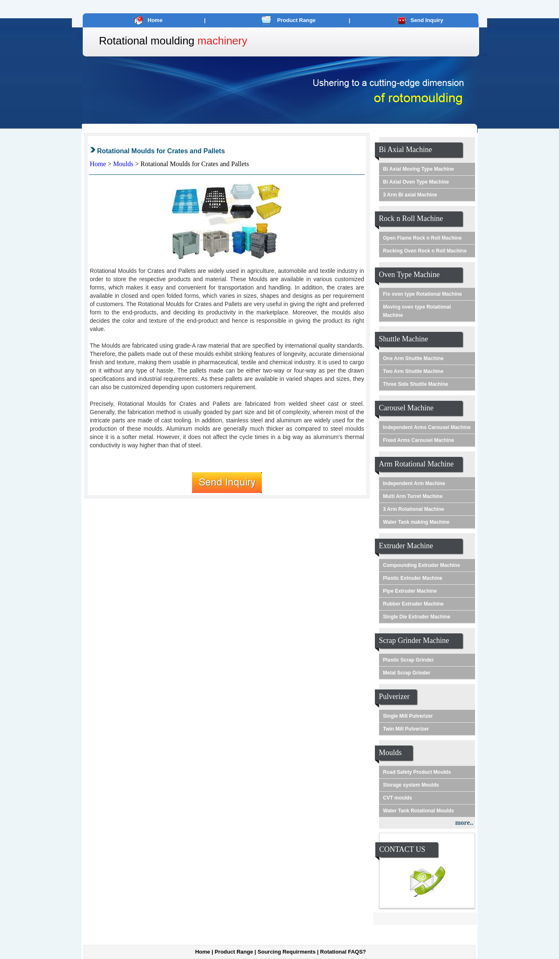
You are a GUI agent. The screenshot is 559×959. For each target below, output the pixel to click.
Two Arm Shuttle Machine (413, 371)
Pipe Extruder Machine (410, 591)
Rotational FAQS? (343, 952)
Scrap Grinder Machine (414, 640)
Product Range (296, 20)
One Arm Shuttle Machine (413, 358)
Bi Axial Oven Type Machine (416, 182)
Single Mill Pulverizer (408, 716)
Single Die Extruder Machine (417, 617)
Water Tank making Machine (416, 522)
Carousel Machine (406, 408)
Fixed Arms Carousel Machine (418, 440)
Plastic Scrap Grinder (408, 660)
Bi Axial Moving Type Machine (418, 169)
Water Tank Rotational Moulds (418, 811)
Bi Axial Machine (405, 149)
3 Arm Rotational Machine (413, 509)
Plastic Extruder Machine (413, 578)
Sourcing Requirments (286, 952)
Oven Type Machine (409, 274)
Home (155, 20)
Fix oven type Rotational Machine (422, 294)
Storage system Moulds (411, 785)
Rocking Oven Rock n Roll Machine (425, 251)
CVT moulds (397, 798)
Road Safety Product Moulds (417, 772)
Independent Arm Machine (414, 483)
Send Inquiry (427, 20)
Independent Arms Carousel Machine (427, 427)
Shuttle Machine (403, 339)
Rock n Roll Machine (411, 218)
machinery (222, 40)
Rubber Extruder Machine (413, 604)
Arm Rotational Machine (416, 464)
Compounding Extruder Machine (421, 565)
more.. (464, 822)
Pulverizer (394, 696)
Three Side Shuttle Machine (415, 384)
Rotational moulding (147, 40)
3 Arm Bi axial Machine (410, 195)
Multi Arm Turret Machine (413, 496)
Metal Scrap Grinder (407, 673)
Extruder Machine (406, 546)
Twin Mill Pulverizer (406, 729)
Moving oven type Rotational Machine (417, 311)
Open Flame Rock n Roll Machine (422, 238)
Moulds (124, 163)
